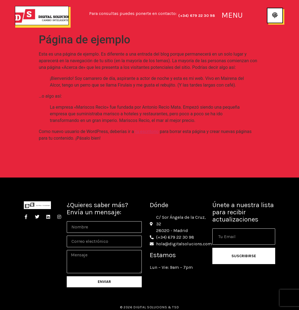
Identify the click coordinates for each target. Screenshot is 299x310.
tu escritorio (147, 131)
